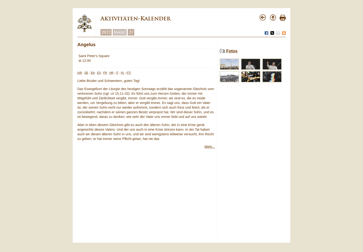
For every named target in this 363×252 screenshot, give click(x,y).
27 (131, 32)
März (120, 32)
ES (99, 72)
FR (105, 72)
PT (128, 72)
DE (86, 72)
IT (117, 72)
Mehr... (209, 147)
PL (122, 72)
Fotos (232, 51)
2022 (106, 32)
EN (93, 72)
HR (111, 72)
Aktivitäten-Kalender (135, 18)
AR (80, 72)
